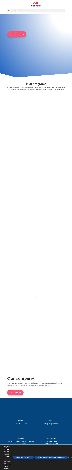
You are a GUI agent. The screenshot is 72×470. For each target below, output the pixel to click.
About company (15, 353)
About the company (17, 34)
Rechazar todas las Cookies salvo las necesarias (52, 457)
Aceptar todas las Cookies (24, 457)
